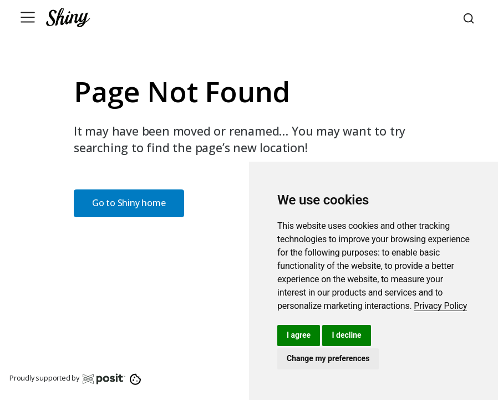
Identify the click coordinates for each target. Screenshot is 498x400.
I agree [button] (299, 335)
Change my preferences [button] (328, 358)
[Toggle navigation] (28, 17)
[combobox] (470, 17)
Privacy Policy (440, 306)
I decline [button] (346, 335)
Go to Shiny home (129, 203)
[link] (440, 306)
